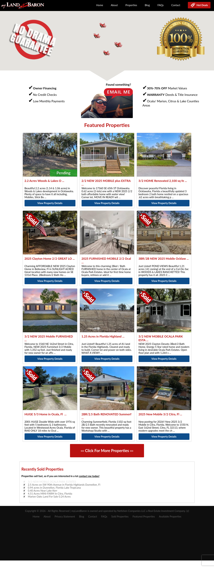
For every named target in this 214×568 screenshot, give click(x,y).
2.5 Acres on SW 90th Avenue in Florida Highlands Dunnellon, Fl (64, 484)
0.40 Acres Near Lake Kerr (42, 490)
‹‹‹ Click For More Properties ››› (107, 450)
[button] (118, 44)
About (114, 5)
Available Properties (170, 516)
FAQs (161, 5)
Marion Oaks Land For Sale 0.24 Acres (49, 496)
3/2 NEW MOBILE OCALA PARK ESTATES (52, 481)
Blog (147, 5)
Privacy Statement (65, 516)
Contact (175, 5)
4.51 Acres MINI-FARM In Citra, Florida (50, 493)
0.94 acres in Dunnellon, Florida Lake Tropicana (54, 487)
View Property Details (49, 203)
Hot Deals (201, 5)
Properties (131, 5)
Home (99, 5)
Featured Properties (144, 516)
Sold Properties (120, 516)
